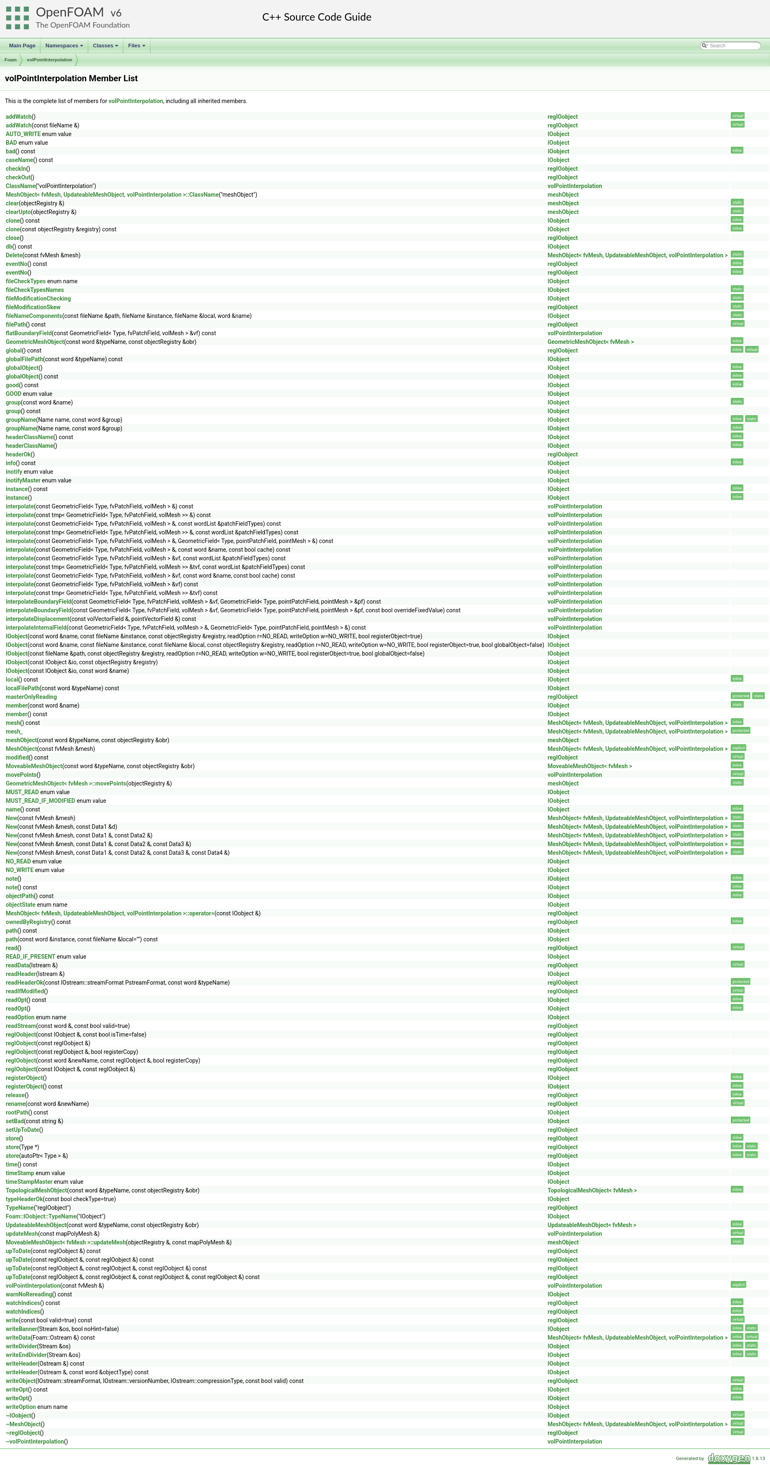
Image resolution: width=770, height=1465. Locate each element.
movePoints (21, 774)
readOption (20, 1017)
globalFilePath (24, 359)
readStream (21, 1026)
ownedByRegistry (28, 922)
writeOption (21, 1407)
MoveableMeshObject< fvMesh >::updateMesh (66, 1242)
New (11, 818)
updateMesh (22, 1233)
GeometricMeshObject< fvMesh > (590, 342)
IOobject (558, 134)
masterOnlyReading (31, 697)
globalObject (22, 367)
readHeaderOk (24, 982)
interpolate (20, 506)
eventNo (16, 264)
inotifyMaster (23, 480)
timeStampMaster (29, 1181)
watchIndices (23, 1303)
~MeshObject (23, 1424)
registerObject (24, 1078)
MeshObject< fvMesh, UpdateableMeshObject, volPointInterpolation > (637, 255)
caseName (19, 160)
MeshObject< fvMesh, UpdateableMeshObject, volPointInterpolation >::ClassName (112, 194)
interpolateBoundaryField (38, 601)
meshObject (562, 194)
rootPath (17, 1112)
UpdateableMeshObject (36, 1225)
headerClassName (29, 437)
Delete (14, 255)
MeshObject (21, 748)
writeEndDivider (26, 1355)
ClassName (20, 186)
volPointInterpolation (49, 59)
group (13, 402)
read (11, 948)
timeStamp (20, 1173)
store (12, 1138)
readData (17, 965)
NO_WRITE (19, 870)
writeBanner (21, 1329)
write (12, 1320)
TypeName (20, 1207)
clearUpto (18, 212)
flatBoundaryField (29, 333)
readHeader (21, 974)
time (11, 1164)
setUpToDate (22, 1129)
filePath (16, 324)
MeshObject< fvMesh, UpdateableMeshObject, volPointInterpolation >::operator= (110, 913)
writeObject (20, 1381)
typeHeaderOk (24, 1199)
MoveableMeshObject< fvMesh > (589, 766)
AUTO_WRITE (23, 134)
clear (12, 203)
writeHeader (22, 1363)
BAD (11, 142)
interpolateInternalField (36, 627)
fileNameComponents (34, 316)
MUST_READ (22, 792)
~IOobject (18, 1415)
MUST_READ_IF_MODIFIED (40, 800)
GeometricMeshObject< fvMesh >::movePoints (66, 783)
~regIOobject (23, 1433)
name (13, 809)
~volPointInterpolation (35, 1441)
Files (137, 47)
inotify (14, 471)
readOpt (16, 1000)
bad (10, 151)
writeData (18, 1337)
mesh (13, 723)
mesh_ (14, 731)
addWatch (19, 116)
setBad (15, 1121)
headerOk (18, 454)
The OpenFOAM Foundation (83, 24)
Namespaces (65, 47)
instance (17, 489)
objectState (20, 904)
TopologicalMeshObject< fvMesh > (592, 1190)
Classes (106, 47)
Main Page (22, 45)
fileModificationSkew (33, 307)
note (11, 878)
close (13, 238)
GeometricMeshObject (35, 342)
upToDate (18, 1251)
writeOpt (17, 1389)
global (14, 350)
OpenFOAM (70, 11)
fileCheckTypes (26, 281)
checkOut (18, 177)
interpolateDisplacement (37, 619)
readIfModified (25, 991)
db (9, 246)
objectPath (20, 896)
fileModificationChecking (38, 298)
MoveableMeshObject (34, 766)
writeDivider (21, 1346)
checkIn (16, 168)
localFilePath (23, 688)
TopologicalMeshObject (36, 1190)
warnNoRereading (29, 1294)
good (12, 385)
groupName (21, 419)
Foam (10, 59)
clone (13, 220)
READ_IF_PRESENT (30, 956)
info (11, 463)
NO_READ (18, 861)
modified (17, 757)
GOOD (13, 393)
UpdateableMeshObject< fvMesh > (591, 1225)
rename (16, 1104)
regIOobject (562, 116)
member (16, 705)
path (11, 930)
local (12, 679)
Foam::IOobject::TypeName (41, 1216)
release (15, 1095)
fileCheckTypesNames (35, 290)
